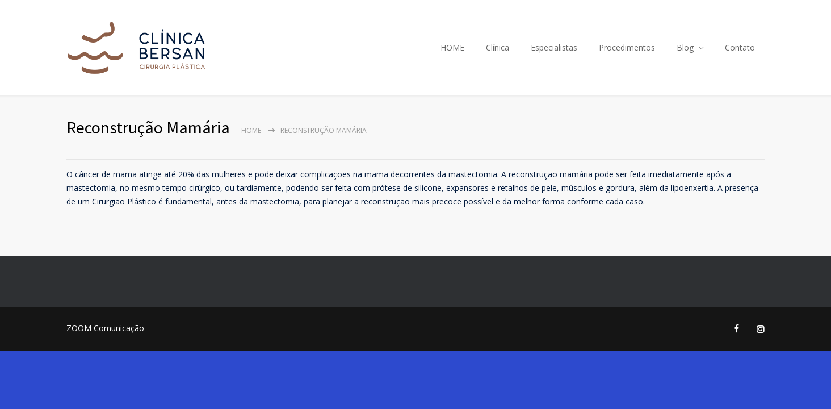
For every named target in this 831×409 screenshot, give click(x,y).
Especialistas (554, 47)
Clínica (497, 47)
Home (251, 130)
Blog (685, 47)
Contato (740, 47)
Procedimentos (627, 47)
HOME (452, 47)
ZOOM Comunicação (105, 328)
